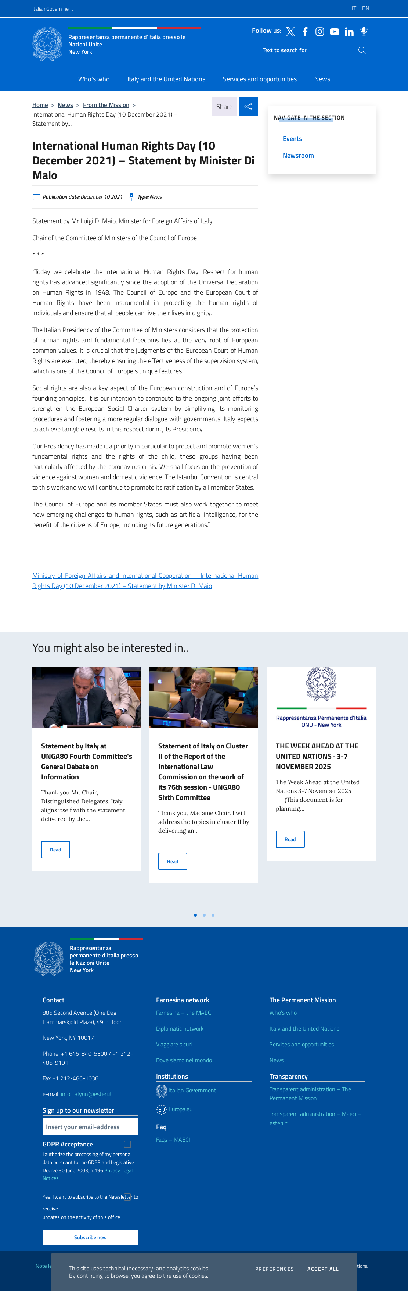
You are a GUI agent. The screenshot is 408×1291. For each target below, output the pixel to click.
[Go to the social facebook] (303, 30)
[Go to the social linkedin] (347, 30)
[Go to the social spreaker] (362, 30)
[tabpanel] (86, 787)
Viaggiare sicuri (174, 1044)
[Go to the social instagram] (318, 30)
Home (40, 104)
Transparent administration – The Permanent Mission (310, 1094)
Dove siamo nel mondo (184, 1060)
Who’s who (283, 1012)
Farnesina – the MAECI (184, 1012)
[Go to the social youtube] (332, 30)
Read (60, 849)
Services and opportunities (302, 1044)
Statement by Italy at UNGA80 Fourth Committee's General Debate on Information (86, 761)
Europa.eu (174, 1109)
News (65, 104)
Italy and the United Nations (304, 1028)
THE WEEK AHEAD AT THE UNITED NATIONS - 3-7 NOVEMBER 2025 (317, 756)
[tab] (195, 915)
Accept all (323, 1269)
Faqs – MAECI (173, 1139)
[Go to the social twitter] (288, 30)
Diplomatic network (180, 1028)
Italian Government (52, 9)
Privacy (112, 1170)
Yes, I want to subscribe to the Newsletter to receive (90, 1198)
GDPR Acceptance (68, 1144)
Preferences (274, 1269)
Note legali (48, 1266)
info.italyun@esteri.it (86, 1093)
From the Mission (106, 104)
